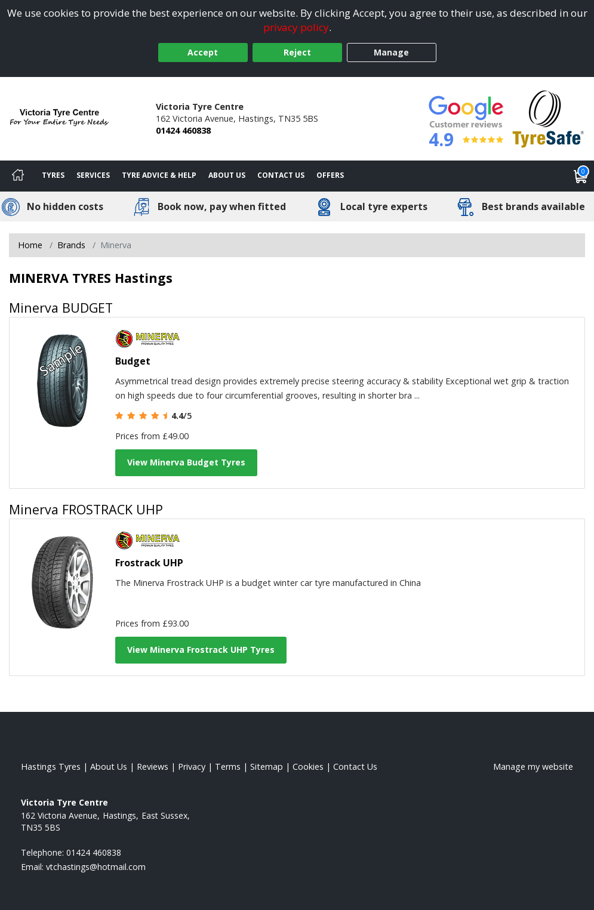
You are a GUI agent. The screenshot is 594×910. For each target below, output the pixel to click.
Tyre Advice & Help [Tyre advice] (159, 175)
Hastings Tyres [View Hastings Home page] (51, 766)
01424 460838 (183, 130)
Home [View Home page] (30, 245)
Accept (202, 52)
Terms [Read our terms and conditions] (228, 766)
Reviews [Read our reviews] (152, 766)
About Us (226, 175)
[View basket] (581, 176)
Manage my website (533, 766)
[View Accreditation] (548, 118)
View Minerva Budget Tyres (186, 462)
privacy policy (296, 27)
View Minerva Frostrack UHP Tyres (201, 649)
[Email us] (96, 866)
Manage (391, 52)
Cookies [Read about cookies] (308, 766)
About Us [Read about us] (108, 766)
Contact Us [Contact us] (280, 175)
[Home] (18, 176)
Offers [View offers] (330, 175)
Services (93, 175)
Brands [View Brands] (71, 245)
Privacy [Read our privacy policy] (191, 766)
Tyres (53, 175)
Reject (297, 52)
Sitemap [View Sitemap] (266, 766)
